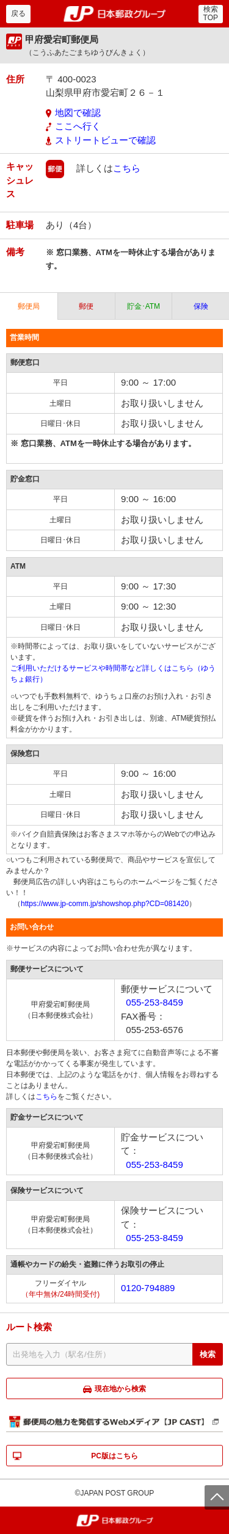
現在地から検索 (120, 1389)
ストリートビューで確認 (105, 140)
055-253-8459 (154, 1002)
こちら (126, 168)
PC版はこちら (114, 1456)
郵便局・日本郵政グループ (114, 14)
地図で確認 (78, 112)
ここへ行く (78, 126)
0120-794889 (148, 1288)
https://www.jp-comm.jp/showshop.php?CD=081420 (105, 903)
